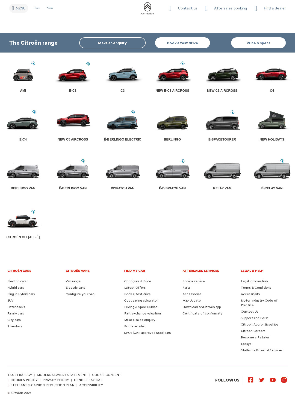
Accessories (192, 294)
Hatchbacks (16, 307)
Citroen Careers (253, 331)
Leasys (246, 344)
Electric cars (17, 281)
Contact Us (249, 312)
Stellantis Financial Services (262, 350)
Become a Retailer (255, 337)
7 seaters (14, 326)
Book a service (194, 281)
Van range (73, 281)
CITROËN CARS (19, 271)
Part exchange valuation (142, 313)
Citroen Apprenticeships (259, 324)
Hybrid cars (15, 288)
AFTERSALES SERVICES (201, 271)
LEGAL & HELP (252, 271)
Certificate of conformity (202, 313)
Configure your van (80, 294)
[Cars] (37, 8)
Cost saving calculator (141, 300)
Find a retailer (134, 326)
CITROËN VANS (78, 271)
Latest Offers (135, 288)
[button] (183, 8)
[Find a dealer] (270, 8)
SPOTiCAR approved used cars (147, 333)
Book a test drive (137, 294)
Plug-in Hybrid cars (21, 294)
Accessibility (250, 294)
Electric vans (75, 288)
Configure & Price (137, 281)
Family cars (15, 313)
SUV (10, 300)
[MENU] (18, 8)
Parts (187, 288)
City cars (14, 320)
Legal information (254, 281)
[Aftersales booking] (226, 8)
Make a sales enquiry (139, 320)
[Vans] (50, 8)
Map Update (192, 300)
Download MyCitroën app (202, 307)
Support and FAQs (254, 318)
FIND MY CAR (134, 271)
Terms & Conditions (256, 288)
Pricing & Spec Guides (140, 307)
